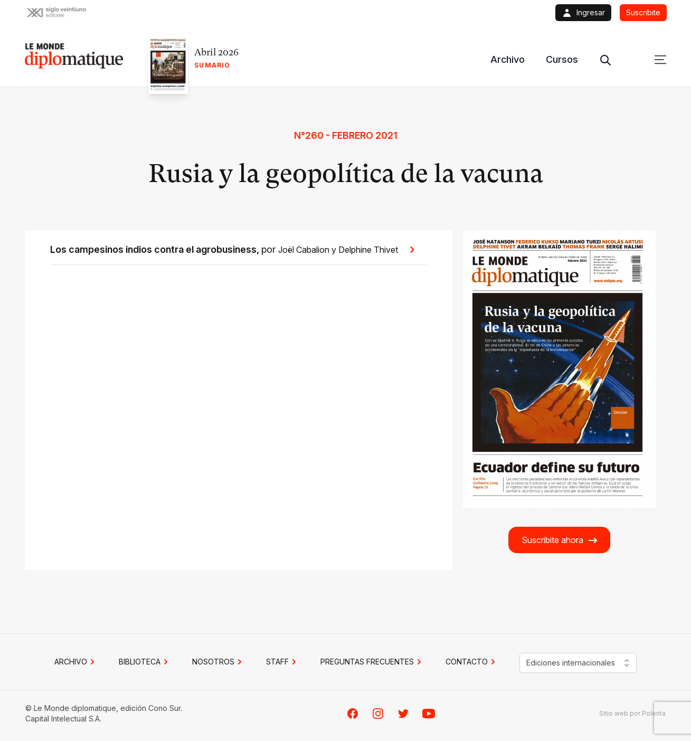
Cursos (562, 59)
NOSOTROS (218, 662)
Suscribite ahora (560, 540)
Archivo (507, 59)
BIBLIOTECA (145, 662)
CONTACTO (472, 662)
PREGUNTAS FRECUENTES (372, 662)
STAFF (282, 662)
